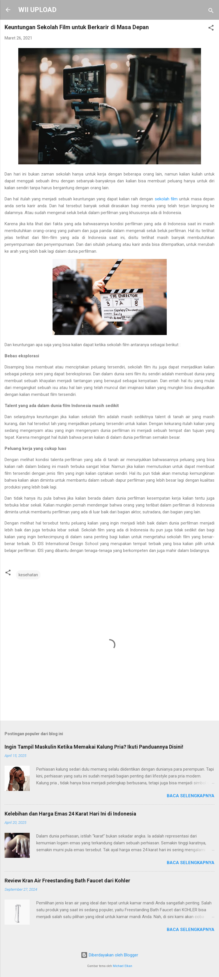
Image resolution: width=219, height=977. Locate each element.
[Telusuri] (211, 11)
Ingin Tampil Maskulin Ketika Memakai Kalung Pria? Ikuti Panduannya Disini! (94, 747)
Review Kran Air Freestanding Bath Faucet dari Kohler (67, 881)
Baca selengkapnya (190, 795)
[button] (211, 28)
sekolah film (166, 199)
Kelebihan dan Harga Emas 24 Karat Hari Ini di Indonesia (70, 814)
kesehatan (28, 574)
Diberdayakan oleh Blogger (109, 955)
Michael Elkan (122, 966)
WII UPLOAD (37, 10)
